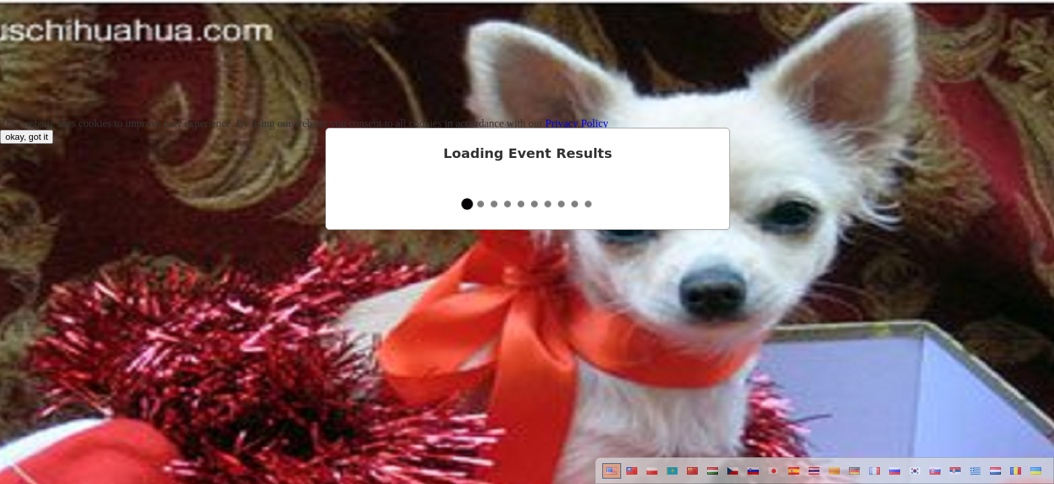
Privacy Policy (576, 123)
